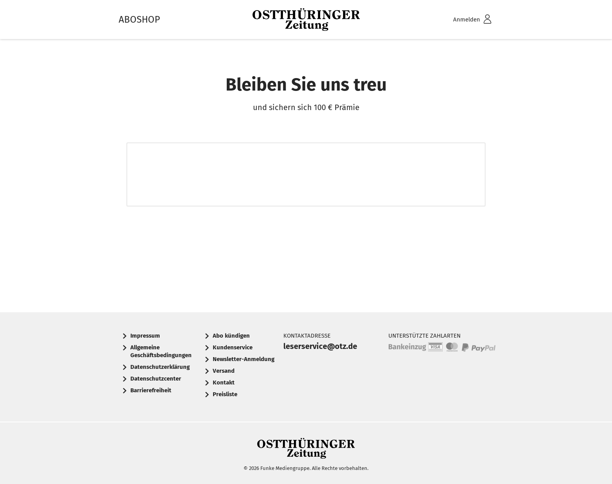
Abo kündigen (231, 335)
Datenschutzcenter (155, 378)
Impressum (145, 335)
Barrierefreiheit (150, 390)
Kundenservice (233, 347)
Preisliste (225, 394)
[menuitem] (462, 19)
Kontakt (224, 382)
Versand (224, 370)
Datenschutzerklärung (160, 366)
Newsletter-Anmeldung (243, 359)
